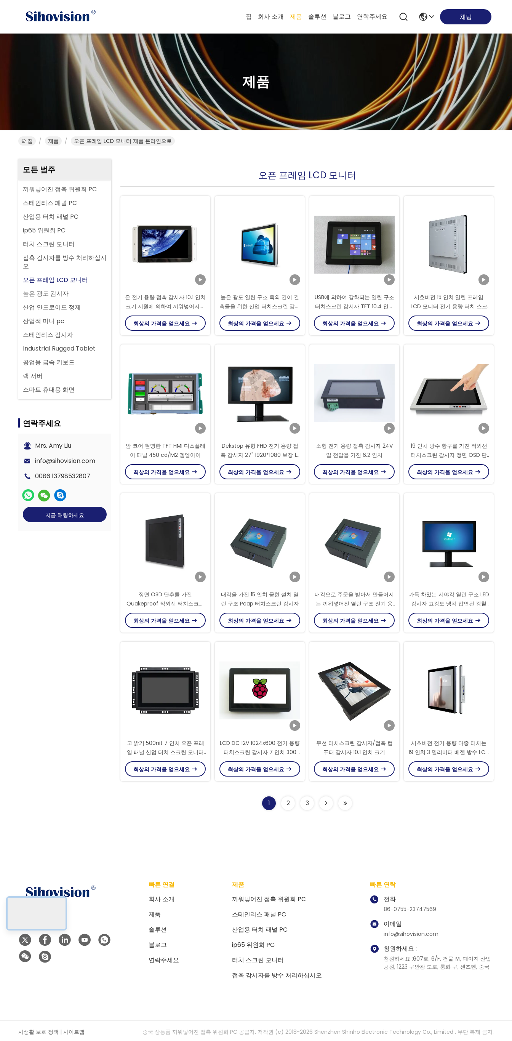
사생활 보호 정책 (38, 1032)
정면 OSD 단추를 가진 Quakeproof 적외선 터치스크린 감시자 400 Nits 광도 (165, 604)
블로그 (342, 16)
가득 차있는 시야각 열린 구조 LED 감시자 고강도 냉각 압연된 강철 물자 (449, 604)
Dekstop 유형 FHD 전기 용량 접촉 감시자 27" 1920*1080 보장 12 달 (260, 455)
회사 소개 (271, 16)
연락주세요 (372, 16)
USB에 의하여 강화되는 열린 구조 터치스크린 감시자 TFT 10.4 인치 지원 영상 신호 (354, 306)
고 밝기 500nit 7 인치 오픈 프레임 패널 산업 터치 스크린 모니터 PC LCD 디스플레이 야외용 (165, 752)
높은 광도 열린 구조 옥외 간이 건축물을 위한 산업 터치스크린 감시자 (259, 306)
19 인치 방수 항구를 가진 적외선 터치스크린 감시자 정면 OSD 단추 (449, 455)
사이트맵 (74, 1032)
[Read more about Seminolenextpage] (326, 803)
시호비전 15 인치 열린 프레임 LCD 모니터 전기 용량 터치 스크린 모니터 (449, 306)
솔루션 (317, 16)
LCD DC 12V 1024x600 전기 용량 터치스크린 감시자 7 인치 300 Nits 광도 (260, 752)
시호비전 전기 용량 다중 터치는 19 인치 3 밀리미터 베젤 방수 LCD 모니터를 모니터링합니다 (448, 752)
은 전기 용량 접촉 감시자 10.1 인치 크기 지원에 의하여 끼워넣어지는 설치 (165, 306)
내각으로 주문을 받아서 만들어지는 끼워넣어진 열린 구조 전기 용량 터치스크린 (354, 604)
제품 (296, 16)
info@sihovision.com (65, 460)
